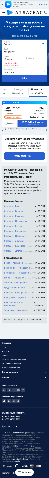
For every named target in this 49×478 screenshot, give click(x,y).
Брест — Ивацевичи (14, 263)
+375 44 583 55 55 (12, 419)
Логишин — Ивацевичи (15, 282)
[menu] (4, 12)
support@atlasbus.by (20, 459)
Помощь (5, 356)
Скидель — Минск (13, 206)
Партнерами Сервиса (24, 446)
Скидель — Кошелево (14, 246)
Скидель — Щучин (13, 226)
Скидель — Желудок (14, 241)
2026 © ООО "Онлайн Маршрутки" (16, 433)
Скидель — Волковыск (15, 231)
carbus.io (16, 461)
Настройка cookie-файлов (11, 363)
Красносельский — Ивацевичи (13, 304)
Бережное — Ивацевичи (16, 292)
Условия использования (11, 367)
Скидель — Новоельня (15, 236)
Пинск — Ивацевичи (14, 278)
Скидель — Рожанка (14, 216)
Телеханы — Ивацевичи (15, 310)
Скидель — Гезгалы (13, 211)
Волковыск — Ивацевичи (16, 273)
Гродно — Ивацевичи (14, 287)
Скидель (21, 319)
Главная (8, 319)
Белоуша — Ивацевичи (15, 297)
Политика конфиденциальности (14, 359)
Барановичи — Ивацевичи (17, 268)
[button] (19, 91)
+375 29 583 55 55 (12, 416)
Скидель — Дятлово (14, 251)
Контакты (5, 351)
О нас (4, 348)
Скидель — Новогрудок (15, 221)
